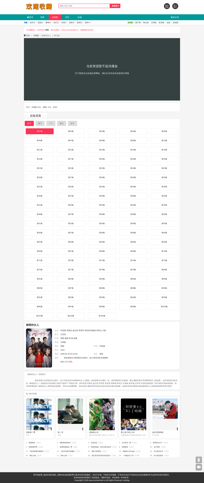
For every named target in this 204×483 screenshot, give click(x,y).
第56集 (40, 233)
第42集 (71, 205)
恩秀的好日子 (157, 443)
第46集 (40, 214)
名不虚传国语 (158, 455)
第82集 (71, 279)
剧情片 (79, 22)
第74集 (133, 260)
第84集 (133, 279)
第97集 (71, 306)
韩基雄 (93, 330)
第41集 (40, 205)
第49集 (133, 214)
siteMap (126, 480)
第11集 (40, 150)
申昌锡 (102, 346)
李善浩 (69, 330)
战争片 (87, 22)
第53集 (102, 223)
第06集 (40, 140)
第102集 (71, 316)
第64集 (133, 242)
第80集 (164, 270)
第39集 (133, 196)
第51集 (40, 223)
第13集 (102, 150)
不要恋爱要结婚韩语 (37, 451)
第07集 (71, 140)
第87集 (71, 288)
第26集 (40, 177)
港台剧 (146, 22)
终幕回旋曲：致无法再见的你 (101, 447)
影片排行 (175, 6)
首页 (30, 17)
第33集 (102, 187)
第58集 (102, 233)
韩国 (45, 107)
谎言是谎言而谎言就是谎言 (101, 455)
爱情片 (48, 22)
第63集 (102, 242)
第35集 (164, 187)
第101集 (39, 316)
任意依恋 (94, 443)
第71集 (40, 260)
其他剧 (175, 22)
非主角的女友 (158, 451)
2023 (55, 107)
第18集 (102, 159)
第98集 (102, 306)
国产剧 (138, 22)
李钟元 (99, 330)
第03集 (102, 131)
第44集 (133, 205)
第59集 (133, 233)
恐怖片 (72, 22)
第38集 (102, 196)
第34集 (133, 187)
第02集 (71, 131)
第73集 (102, 260)
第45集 (164, 205)
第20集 (164, 159)
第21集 (40, 168)
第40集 (164, 196)
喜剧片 (40, 22)
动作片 (32, 22)
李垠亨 (81, 330)
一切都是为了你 (128, 455)
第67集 (71, 251)
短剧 (168, 22)
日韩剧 (154, 22)
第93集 (102, 297)
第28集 (102, 177)
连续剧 (55, 17)
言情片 (64, 22)
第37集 (71, 196)
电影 (42, 17)
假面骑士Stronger (129, 451)
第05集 (164, 131)
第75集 (164, 260)
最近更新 (167, 6)
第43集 (102, 205)
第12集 (71, 150)
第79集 (133, 270)
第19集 (133, 159)
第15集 (164, 150)
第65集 (164, 242)
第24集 (133, 168)
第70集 (164, 251)
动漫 (80, 17)
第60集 (164, 233)
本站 (47, 30)
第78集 (102, 270)
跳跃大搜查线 (96, 451)
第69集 (133, 251)
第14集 (133, 150)
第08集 (102, 140)
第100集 (164, 306)
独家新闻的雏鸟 (65, 443)
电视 (75, 338)
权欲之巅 (33, 455)
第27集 (71, 177)
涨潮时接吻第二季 (66, 447)
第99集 (133, 306)
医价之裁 (64, 455)
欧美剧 (161, 22)
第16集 (40, 159)
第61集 (40, 242)
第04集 (133, 131)
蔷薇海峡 (32, 443)
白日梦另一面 (126, 443)
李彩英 (87, 330)
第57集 (71, 233)
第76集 (40, 270)
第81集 (40, 279)
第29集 (133, 177)
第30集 (164, 177)
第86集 (40, 288)
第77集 (71, 270)
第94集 (133, 297)
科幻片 (56, 22)
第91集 (40, 297)
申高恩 (63, 330)
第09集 (133, 140)
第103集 (102, 316)
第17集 (71, 159)
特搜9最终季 (33, 447)
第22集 (71, 168)
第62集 (71, 242)
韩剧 (66, 338)
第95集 (164, 297)
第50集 (164, 214)
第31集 (40, 187)
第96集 (40, 306)
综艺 (67, 17)
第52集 (71, 223)
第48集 (102, 214)
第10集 (164, 140)
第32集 (71, 187)
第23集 (102, 168)
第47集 (71, 214)
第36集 (40, 196)
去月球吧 (157, 447)
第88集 (102, 288)
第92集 (71, 297)
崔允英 (75, 330)
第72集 (71, 260)
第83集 (102, 279)
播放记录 (175, 17)
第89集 (133, 288)
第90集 (164, 288)
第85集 (164, 279)
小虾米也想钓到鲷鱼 (68, 451)
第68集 (102, 251)
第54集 (133, 223)
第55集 (164, 223)
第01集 (40, 131)
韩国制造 (125, 447)
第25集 (164, 168)
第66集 (40, 251)
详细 (70, 362)
